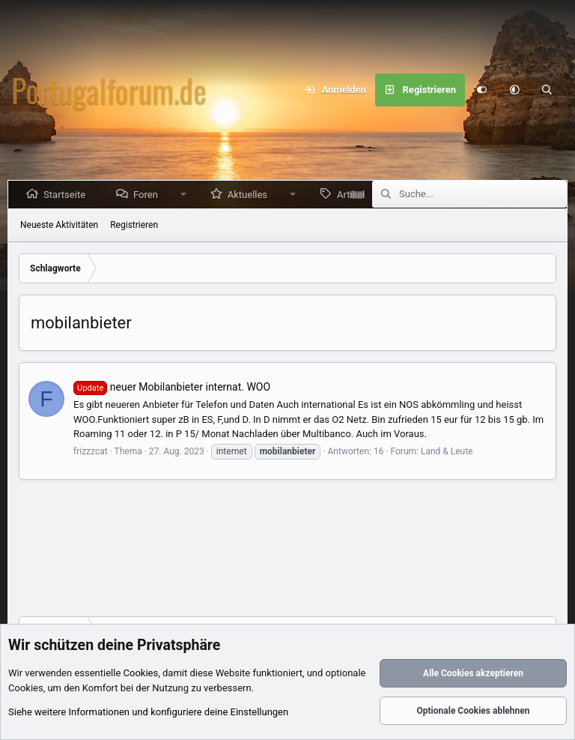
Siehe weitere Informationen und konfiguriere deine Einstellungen (148, 712)
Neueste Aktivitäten (59, 225)
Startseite (67, 194)
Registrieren (134, 225)
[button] (514, 89)
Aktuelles (250, 194)
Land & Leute (447, 451)
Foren (148, 194)
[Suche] (547, 89)
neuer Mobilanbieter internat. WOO (171, 387)
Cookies (141, 673)
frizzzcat (90, 451)
